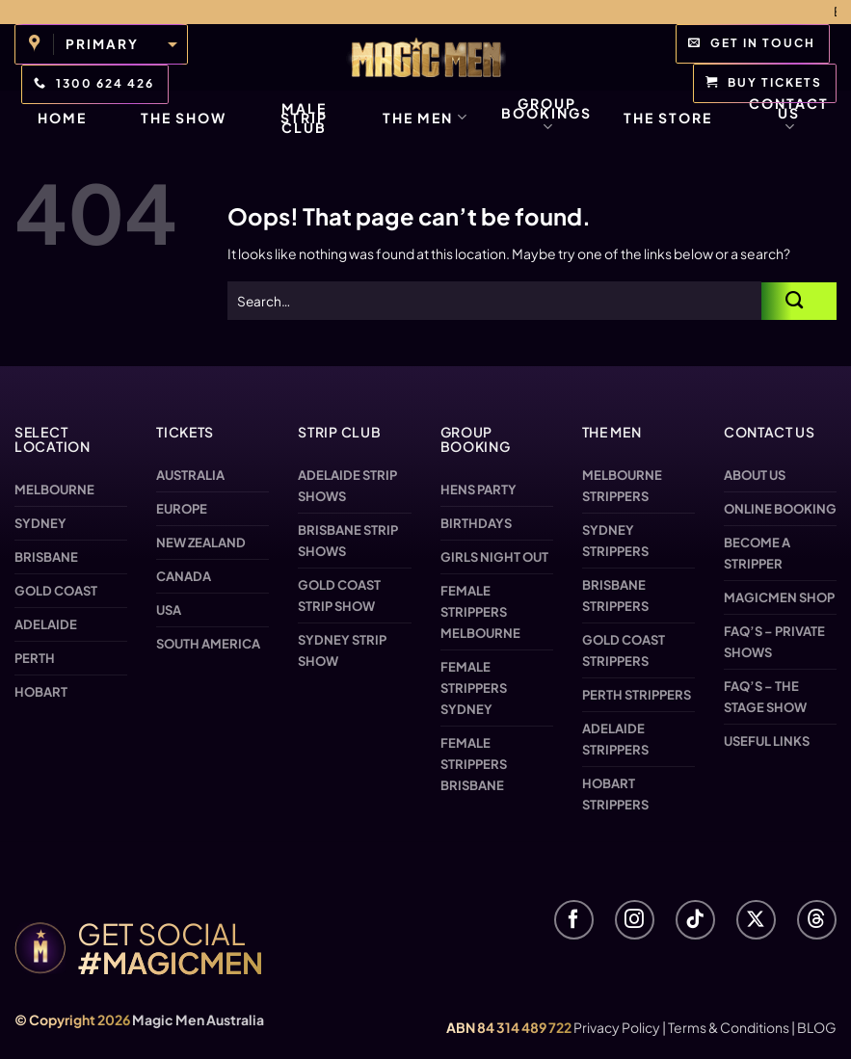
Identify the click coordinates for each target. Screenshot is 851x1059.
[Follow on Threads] (817, 920)
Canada (183, 576)
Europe (181, 508)
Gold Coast (55, 590)
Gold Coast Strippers (623, 650)
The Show (183, 117)
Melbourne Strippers (622, 485)
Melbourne (54, 489)
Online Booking (780, 508)
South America (208, 643)
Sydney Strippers (615, 540)
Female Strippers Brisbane (473, 764)
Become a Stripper (757, 553)
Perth (34, 658)
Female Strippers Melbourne (480, 612)
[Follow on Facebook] (574, 920)
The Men (425, 117)
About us (754, 475)
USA (168, 610)
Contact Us (789, 115)
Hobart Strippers (615, 794)
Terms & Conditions (728, 1027)
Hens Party (478, 489)
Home (62, 117)
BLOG (817, 1027)
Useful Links (767, 741)
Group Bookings (546, 115)
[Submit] (799, 301)
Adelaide (45, 624)
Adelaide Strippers (615, 739)
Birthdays (476, 523)
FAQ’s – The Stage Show (765, 696)
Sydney (40, 523)
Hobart (40, 692)
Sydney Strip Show (342, 650)
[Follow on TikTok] (695, 920)
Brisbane (46, 557)
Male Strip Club (304, 117)
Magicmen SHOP (779, 597)
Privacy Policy (616, 1027)
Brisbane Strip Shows (348, 540)
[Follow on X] (756, 920)
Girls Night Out (494, 557)
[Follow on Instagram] (634, 920)
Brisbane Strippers (615, 595)
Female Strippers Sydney (473, 688)
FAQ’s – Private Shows (774, 641)
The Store (668, 117)
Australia (190, 475)
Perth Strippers (636, 694)
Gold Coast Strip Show (339, 595)
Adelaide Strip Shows (347, 485)
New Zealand (201, 542)
